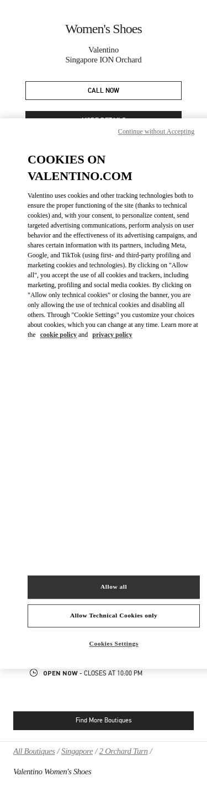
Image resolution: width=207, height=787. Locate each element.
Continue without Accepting (156, 131)
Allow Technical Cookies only (113, 615)
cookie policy (58, 335)
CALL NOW (103, 91)
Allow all (113, 586)
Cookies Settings (114, 643)
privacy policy (112, 335)
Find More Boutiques (103, 720)
